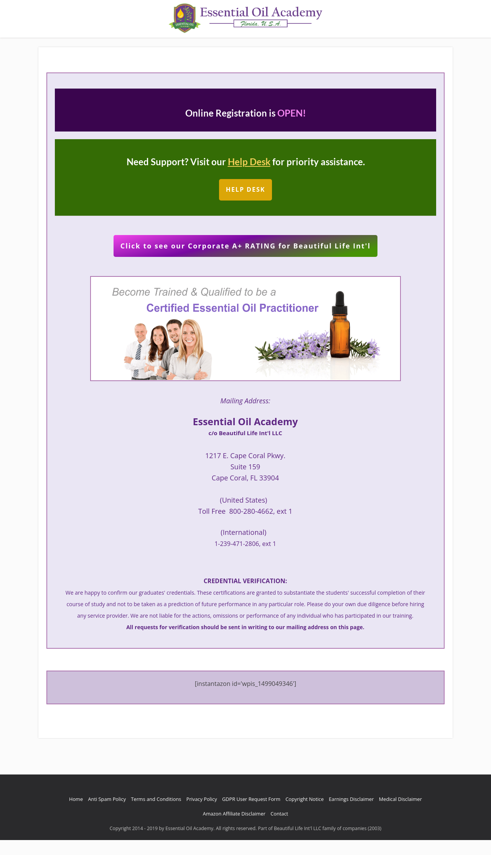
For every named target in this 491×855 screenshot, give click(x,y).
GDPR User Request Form (251, 814)
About (123, 41)
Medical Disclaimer (400, 814)
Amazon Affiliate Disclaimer (234, 828)
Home (99, 41)
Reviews (170, 41)
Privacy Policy (201, 814)
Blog (146, 41)
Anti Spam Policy (107, 814)
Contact (199, 41)
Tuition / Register (327, 41)
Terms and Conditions (156, 814)
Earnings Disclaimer (351, 814)
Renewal (369, 41)
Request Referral (275, 41)
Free (394, 41)
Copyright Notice (304, 814)
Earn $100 (231, 41)
